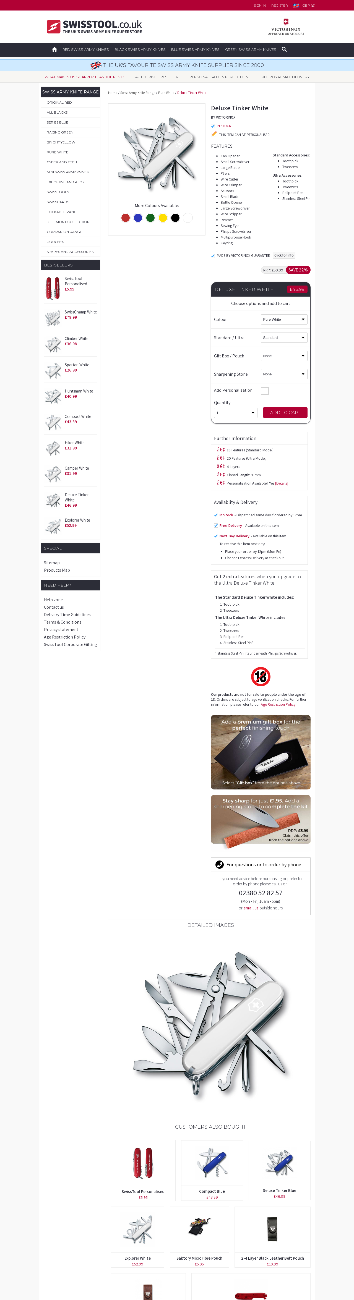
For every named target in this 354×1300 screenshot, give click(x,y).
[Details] (178, 292)
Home (112, 92)
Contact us (54, 607)
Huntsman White (79, 391)
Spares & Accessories (64, 1254)
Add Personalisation (241, 390)
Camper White (77, 468)
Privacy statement (61, 629)
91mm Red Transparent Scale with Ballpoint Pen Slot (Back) (251, 1041)
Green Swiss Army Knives (250, 49)
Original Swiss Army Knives (69, 1206)
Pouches (53, 1242)
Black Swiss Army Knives (140, 49)
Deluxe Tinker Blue (279, 907)
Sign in (260, 5)
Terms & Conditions (62, 622)
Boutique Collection (63, 1218)
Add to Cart (285, 412)
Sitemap (52, 563)
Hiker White (75, 442)
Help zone (53, 600)
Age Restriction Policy (64, 637)
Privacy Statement (240, 1254)
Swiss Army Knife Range (137, 92)
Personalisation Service (66, 1230)
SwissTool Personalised (76, 281)
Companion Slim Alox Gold (210, 1107)
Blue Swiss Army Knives (195, 49)
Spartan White (77, 364)
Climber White (76, 338)
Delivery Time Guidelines (67, 615)
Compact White (78, 416)
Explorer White (77, 520)
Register (279, 5)
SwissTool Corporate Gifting (70, 644)
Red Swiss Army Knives (86, 49)
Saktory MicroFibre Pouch (199, 975)
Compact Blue (212, 908)
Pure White (166, 92)
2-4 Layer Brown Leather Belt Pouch (148, 1041)
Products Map (57, 570)
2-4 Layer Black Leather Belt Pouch (272, 975)
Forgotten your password (248, 1206)
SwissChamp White (81, 312)
